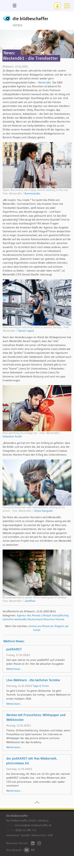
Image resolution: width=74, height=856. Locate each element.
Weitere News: (14, 641)
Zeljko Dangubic (43, 510)
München (49, 619)
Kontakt (25, 835)
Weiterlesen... (14, 669)
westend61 (20, 619)
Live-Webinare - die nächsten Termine (33, 680)
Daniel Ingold (26, 330)
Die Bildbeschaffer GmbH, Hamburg (27, 820)
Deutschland (35, 619)
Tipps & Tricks (41, 686)
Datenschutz (38, 835)
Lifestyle (46, 615)
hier (64, 364)
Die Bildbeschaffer (17, 815)
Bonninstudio (32, 193)
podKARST (14, 649)
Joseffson (30, 601)
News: (9, 53)
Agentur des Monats (28, 615)
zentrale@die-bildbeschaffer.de (32, 825)
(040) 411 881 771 (26, 830)
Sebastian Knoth (12, 436)
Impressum (12, 835)
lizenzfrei (8, 619)
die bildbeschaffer (30, 19)
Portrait (59, 619)
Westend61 (44, 82)
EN (33, 850)
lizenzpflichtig (60, 615)
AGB (50, 835)
